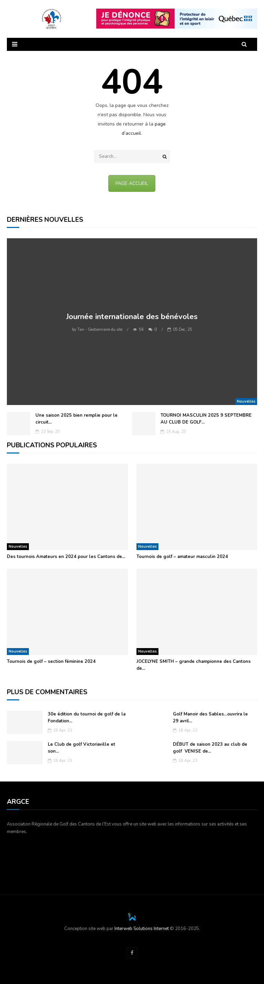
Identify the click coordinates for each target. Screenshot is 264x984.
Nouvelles (246, 401)
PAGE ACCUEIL (132, 183)
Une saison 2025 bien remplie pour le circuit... (76, 418)
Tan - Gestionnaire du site (97, 329)
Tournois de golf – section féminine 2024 (51, 661)
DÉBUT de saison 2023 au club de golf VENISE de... (210, 747)
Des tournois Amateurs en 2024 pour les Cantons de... (66, 557)
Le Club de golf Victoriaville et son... (81, 747)
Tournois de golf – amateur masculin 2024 (182, 557)
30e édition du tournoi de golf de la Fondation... (86, 717)
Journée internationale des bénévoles (132, 316)
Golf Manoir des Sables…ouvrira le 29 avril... (210, 717)
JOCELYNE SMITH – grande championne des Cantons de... (193, 664)
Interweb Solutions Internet (141, 929)
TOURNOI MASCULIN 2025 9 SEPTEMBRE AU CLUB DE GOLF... (206, 418)
